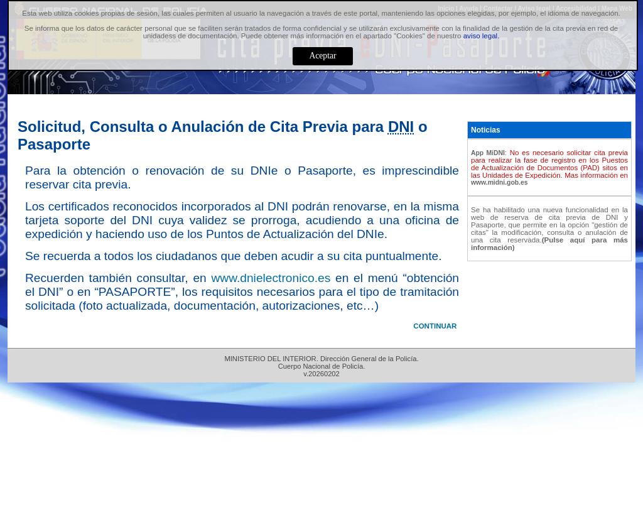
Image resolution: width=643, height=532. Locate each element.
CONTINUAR (435, 326)
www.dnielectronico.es (270, 278)
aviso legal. (481, 36)
